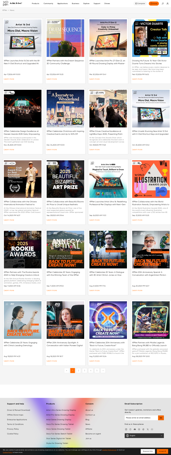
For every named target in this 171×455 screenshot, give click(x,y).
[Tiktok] (143, 416)
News (88, 412)
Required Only (148, 451)
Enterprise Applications (17, 407)
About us (89, 397)
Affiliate (89, 416)
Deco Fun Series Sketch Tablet (59, 421)
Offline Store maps (15, 402)
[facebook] (130, 416)
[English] (144, 423)
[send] (161, 405)
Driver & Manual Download (18, 397)
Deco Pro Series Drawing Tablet (60, 412)
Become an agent (93, 421)
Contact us (90, 402)
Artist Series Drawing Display (58, 407)
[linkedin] (139, 416)
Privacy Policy (13, 416)
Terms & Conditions (15, 412)
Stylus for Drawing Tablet (57, 431)
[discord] (134, 416)
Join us (88, 426)
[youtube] (152, 416)
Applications (62, 3)
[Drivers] (107, 3)
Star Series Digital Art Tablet (58, 426)
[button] (163, 3)
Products (35, 3)
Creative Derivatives (55, 440)
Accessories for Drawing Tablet (59, 435)
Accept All (162, 451)
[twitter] (147, 416)
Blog (87, 407)
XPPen (4, 10)
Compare (141, 3)
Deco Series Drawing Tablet (58, 416)
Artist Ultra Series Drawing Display (61, 397)
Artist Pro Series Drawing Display (60, 402)
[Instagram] (126, 416)
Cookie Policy (12, 421)
